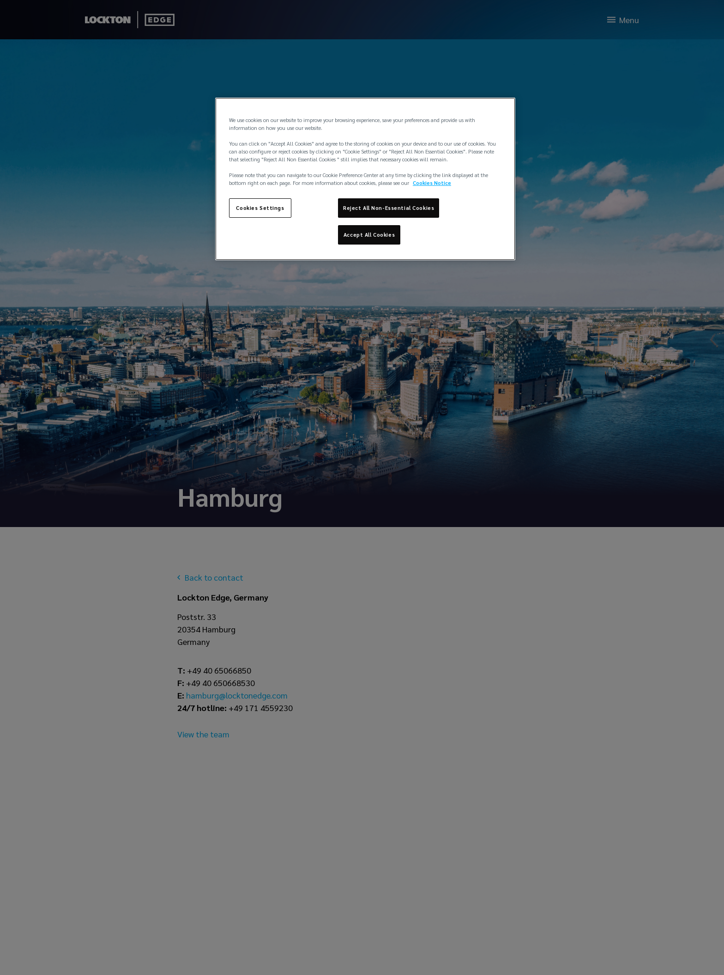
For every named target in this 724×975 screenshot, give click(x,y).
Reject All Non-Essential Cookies (388, 207)
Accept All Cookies (369, 234)
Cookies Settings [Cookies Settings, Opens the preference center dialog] (260, 207)
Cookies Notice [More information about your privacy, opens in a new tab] (432, 182)
